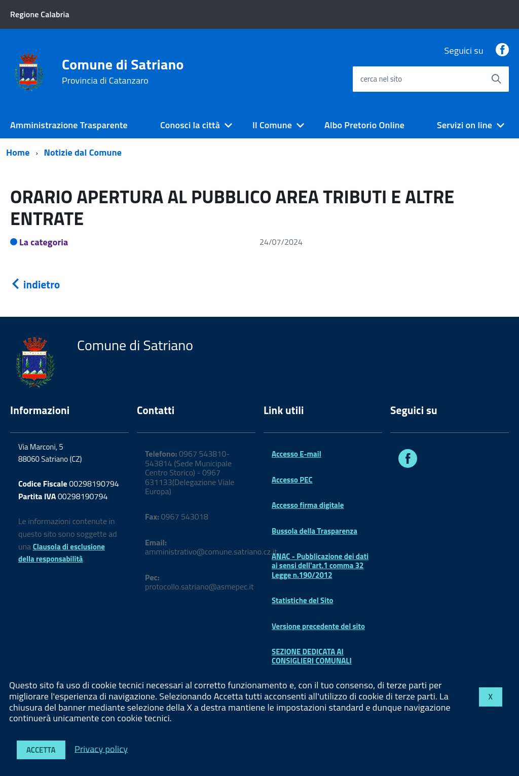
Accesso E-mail (296, 454)
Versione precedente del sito (318, 626)
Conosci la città (190, 125)
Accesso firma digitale (308, 505)
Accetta (41, 750)
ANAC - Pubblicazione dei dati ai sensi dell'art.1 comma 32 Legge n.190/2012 (320, 565)
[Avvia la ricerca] (496, 79)
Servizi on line (464, 125)
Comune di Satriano (123, 71)
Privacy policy (101, 748)
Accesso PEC (292, 480)
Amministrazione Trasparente (69, 125)
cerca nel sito (381, 79)
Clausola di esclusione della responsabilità (61, 553)
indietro (35, 284)
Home (18, 152)
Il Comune (272, 125)
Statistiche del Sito (302, 600)
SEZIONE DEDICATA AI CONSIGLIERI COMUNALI (312, 656)
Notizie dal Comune (83, 152)
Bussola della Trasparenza (314, 531)
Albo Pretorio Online (364, 125)
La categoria (43, 242)
